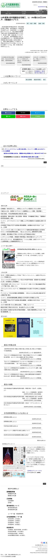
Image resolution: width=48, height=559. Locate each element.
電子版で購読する (39, 73)
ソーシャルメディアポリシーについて (39, 547)
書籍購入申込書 (12, 495)
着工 (44, 79)
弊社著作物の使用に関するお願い (30, 157)
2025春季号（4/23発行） (14, 524)
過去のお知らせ (41, 440)
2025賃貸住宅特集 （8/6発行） (16, 533)
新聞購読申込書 (12, 493)
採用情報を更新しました (10, 417)
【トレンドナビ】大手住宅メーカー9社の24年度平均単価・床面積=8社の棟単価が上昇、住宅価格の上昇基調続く (23, 281)
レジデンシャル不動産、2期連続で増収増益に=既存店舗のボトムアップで (21, 237)
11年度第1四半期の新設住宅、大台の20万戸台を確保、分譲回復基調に (8, 59)
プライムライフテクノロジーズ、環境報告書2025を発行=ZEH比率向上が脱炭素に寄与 (23, 289)
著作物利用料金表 (12, 507)
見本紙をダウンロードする (34, 470)
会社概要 (24, 13)
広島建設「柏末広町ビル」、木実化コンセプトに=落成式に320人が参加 (21, 209)
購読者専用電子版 (42, 6)
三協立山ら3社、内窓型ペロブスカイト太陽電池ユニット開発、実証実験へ (22, 211)
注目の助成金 (37, 394)
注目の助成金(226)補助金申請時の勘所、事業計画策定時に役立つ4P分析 (23, 396)
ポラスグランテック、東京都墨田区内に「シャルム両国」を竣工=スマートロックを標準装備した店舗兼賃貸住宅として (23, 240)
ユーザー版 (32, 352)
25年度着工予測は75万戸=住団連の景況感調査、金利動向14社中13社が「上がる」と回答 (22, 226)
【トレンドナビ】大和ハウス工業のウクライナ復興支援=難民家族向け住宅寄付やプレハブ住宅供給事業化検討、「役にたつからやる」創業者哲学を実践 (23, 231)
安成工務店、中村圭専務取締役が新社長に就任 (14, 214)
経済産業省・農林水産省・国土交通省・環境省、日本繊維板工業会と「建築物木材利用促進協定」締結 (23, 217)
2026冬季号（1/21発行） (14, 519)
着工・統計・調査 (31, 23)
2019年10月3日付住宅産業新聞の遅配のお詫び (16, 435)
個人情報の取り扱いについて (41, 545)
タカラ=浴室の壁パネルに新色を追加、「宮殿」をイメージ (17, 305)
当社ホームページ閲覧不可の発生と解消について (17, 430)
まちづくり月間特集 (36, 359)
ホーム (8, 11)
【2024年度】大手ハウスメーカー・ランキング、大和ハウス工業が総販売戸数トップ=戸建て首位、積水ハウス (23, 285)
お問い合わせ (39, 13)
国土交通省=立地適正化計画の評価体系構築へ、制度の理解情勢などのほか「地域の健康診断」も (23, 311)
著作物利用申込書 (12, 509)
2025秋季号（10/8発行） (14, 520)
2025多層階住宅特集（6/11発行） (17, 535)
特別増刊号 (38, 352)
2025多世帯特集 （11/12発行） (16, 531)
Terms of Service (41, 552)
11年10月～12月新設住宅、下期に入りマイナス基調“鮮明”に (39, 59)
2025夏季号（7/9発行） (14, 522)
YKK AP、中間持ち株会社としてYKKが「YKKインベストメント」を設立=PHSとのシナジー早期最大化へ (23, 276)
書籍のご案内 (8, 13)
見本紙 (9, 502)
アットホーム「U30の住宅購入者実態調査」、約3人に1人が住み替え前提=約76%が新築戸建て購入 (23, 294)
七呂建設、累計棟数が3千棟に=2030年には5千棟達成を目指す (18, 234)
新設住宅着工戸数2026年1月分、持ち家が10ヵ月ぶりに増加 (17, 307)
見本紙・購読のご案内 (39, 11)
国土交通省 (29, 79)
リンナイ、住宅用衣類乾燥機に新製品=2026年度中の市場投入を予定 (20, 298)
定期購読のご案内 (39, 71)
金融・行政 (41, 23)
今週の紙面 (23, 11)
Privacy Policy (33, 552)
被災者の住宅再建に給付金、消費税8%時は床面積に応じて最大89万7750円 (24, 153)
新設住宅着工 (37, 79)
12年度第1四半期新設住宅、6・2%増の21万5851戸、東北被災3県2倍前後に (23, 60)
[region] (35, 36)
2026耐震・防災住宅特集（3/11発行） (18, 529)
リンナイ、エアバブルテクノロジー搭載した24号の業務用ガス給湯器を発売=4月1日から (23, 222)
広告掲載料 (11, 500)
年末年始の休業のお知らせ (11, 426)
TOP (45, 162)
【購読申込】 (43, 52)
